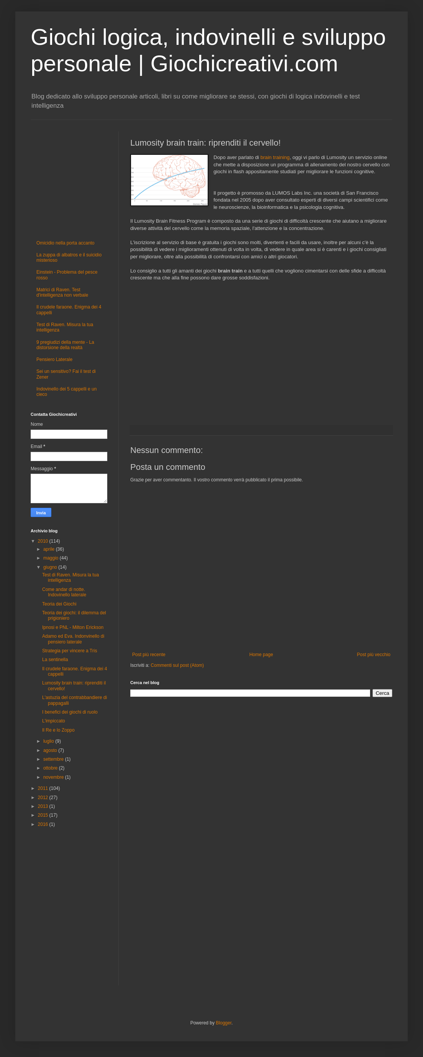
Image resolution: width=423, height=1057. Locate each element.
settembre (54, 759)
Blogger (223, 1023)
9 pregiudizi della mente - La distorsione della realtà (65, 345)
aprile (49, 549)
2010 (43, 541)
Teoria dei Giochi (59, 604)
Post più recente (149, 654)
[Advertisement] (261, 349)
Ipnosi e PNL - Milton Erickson (72, 627)
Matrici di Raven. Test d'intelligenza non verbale (62, 292)
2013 (43, 806)
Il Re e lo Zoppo (58, 730)
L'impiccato (53, 721)
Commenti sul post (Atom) (177, 665)
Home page (261, 654)
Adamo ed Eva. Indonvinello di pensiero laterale (73, 639)
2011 (43, 788)
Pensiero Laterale (54, 359)
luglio (49, 741)
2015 (43, 815)
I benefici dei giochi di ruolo (70, 712)
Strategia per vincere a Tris (69, 650)
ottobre (51, 768)
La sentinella (55, 659)
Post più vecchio (373, 654)
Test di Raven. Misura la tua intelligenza (70, 577)
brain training (275, 157)
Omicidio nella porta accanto (65, 243)
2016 (43, 824)
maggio (51, 558)
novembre (54, 777)
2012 (43, 797)
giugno (50, 567)
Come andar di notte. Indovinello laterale (64, 592)
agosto (50, 750)
